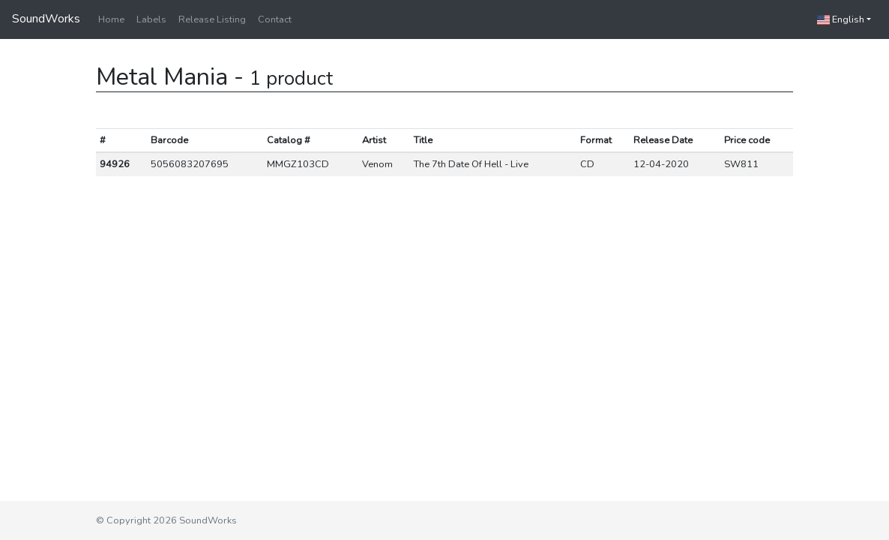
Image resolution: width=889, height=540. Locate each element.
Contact (275, 19)
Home (111, 19)
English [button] (840, 19)
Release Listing (212, 19)
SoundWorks (46, 18)
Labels (151, 19)
